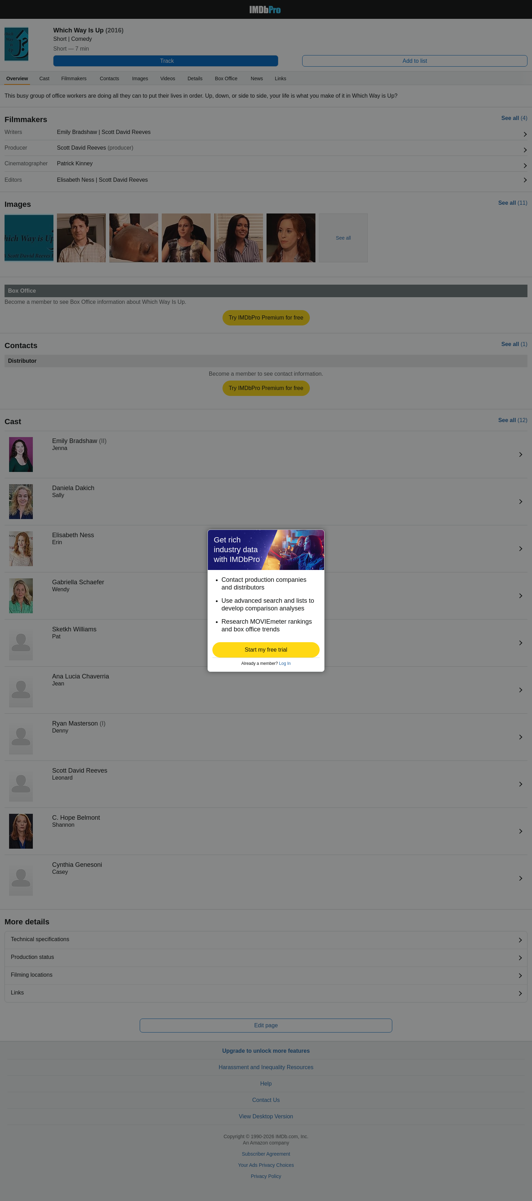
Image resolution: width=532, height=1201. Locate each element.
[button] (266, 650)
